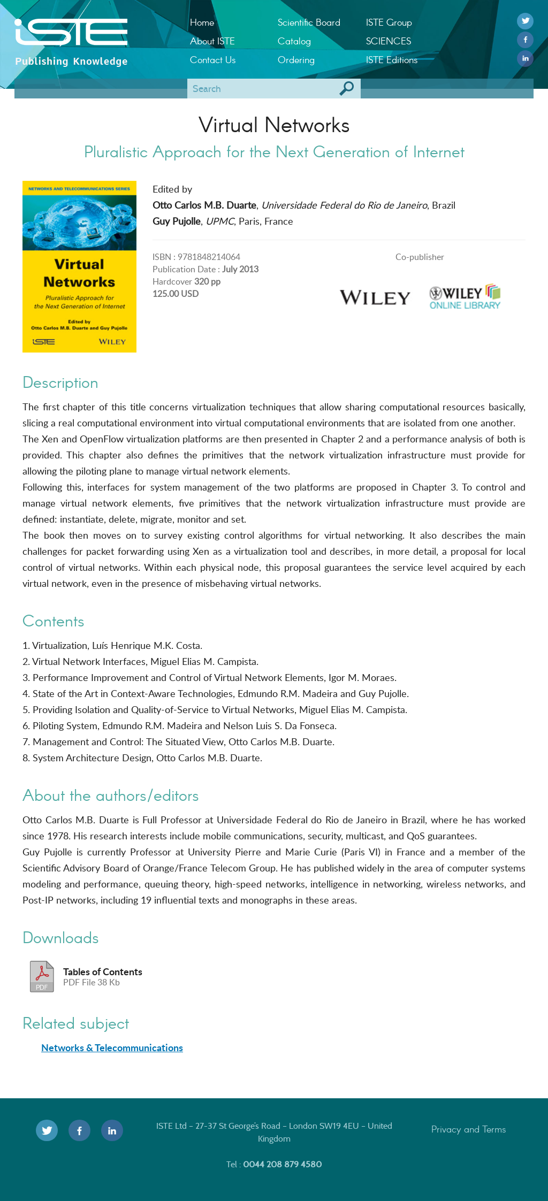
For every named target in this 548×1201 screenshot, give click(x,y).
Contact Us (213, 59)
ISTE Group (389, 22)
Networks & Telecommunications (112, 1047)
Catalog (294, 41)
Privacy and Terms (468, 1129)
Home (202, 22)
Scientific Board (309, 22)
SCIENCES (388, 41)
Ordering (296, 59)
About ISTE (212, 41)
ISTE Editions (392, 59)
